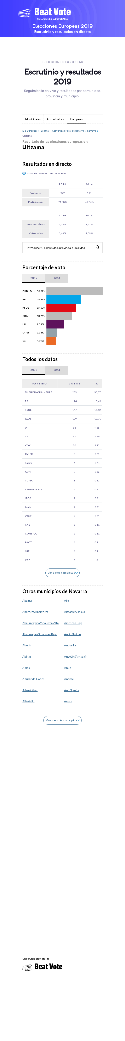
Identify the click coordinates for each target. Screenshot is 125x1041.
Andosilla (70, 645)
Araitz (68, 701)
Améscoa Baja (73, 623)
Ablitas (27, 656)
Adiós (26, 667)
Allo (66, 600)
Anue (67, 667)
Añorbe (69, 679)
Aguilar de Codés (33, 679)
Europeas (76, 119)
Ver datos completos (63, 572)
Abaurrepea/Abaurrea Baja (39, 634)
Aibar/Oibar (30, 690)
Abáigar (27, 600)
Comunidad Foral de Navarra (68, 131)
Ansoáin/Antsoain (75, 656)
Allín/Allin (28, 701)
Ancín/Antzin (72, 634)
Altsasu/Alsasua (74, 611)
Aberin (26, 645)
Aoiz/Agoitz (71, 690)
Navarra (91, 131)
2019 (33, 278)
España (45, 131)
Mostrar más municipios (63, 720)
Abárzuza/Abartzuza (35, 611)
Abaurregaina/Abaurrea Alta (40, 623)
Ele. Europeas (30, 131)
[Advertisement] (53, 841)
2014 (56, 278)
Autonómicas (55, 119)
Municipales (33, 119)
